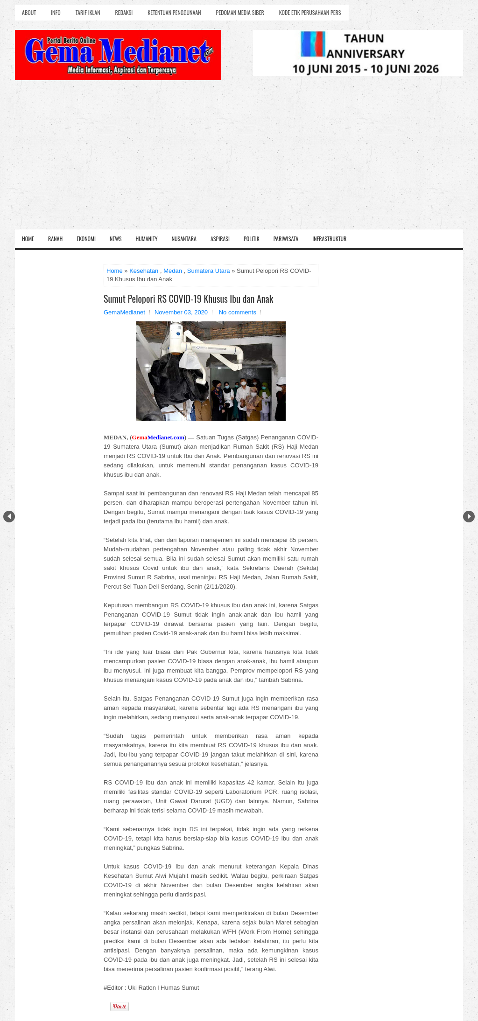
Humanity (147, 239)
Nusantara (184, 239)
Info (55, 12)
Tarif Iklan (88, 12)
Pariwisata (286, 239)
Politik (252, 239)
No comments (237, 312)
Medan (172, 270)
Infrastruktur (329, 239)
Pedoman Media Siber (240, 12)
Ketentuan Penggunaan (174, 12)
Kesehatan (143, 270)
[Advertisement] (239, 159)
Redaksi (124, 12)
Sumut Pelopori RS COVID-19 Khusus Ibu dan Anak (188, 298)
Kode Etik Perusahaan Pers (310, 12)
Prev (9, 516)
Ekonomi (86, 239)
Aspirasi (220, 239)
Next (469, 516)
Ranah (55, 239)
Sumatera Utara (208, 270)
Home (28, 239)
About (29, 12)
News (116, 239)
